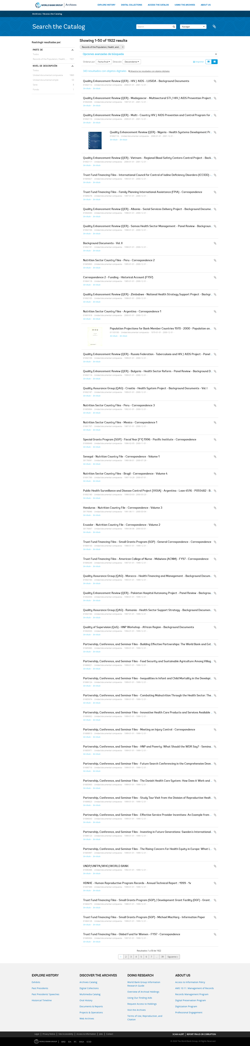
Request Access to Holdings (142, 1003)
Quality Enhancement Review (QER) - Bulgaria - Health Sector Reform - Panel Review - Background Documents (153, 371)
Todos (36, 54)
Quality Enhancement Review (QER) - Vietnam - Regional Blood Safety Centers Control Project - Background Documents (159, 158)
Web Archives (87, 1018)
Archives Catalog (88, 982)
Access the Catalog (52, 13)
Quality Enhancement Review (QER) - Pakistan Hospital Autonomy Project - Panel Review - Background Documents (156, 593)
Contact (109, 1034)
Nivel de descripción (45, 65)
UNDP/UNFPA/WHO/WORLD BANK (106, 866)
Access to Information (86, 1034)
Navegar (193, 26)
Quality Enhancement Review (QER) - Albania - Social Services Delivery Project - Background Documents (149, 209)
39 (162, 956)
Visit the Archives (136, 1009)
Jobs (101, 1034)
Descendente (132, 61)
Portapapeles (214, 27)
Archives (71, 5)
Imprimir (198, 61)
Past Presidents (40, 988)
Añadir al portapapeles (215, 81)
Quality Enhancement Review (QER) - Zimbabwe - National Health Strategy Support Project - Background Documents (157, 294)
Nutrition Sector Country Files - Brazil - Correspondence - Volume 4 (125, 473)
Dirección (117, 61)
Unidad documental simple (45, 80)
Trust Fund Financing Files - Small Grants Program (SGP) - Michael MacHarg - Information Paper (144, 917)
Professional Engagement (188, 1012)
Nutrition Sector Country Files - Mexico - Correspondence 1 (120, 422)
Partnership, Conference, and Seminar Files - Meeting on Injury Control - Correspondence (139, 729)
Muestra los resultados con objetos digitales (149, 71)
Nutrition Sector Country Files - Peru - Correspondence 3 (119, 405)
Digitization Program (186, 1006)
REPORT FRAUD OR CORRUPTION (201, 1034)
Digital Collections (89, 988)
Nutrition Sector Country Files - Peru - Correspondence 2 (119, 260)
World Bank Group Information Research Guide (143, 984)
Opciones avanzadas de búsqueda (103, 54)
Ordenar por (89, 61)
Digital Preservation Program (190, 1000)
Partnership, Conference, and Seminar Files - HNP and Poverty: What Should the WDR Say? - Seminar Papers (152, 746)
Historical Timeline (42, 1000)
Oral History (86, 1000)
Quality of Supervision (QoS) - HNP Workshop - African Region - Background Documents (138, 627)
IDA (69, 1041)
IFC (75, 1041)
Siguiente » (173, 956)
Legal (36, 1034)
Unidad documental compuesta (47, 75)
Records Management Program (191, 994)
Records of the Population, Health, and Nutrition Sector (53, 59)
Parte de (38, 49)
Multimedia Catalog (90, 994)
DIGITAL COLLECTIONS (131, 5)
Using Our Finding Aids (139, 997)
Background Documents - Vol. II (103, 243)
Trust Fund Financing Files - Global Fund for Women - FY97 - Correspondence (131, 934)
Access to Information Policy (190, 982)
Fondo (35, 89)
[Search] (156, 26)
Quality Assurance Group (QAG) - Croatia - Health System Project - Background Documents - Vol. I (145, 388)
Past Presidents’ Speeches (45, 994)
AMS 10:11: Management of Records (194, 988)
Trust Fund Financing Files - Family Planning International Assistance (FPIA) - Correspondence (142, 192)
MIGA (81, 1041)
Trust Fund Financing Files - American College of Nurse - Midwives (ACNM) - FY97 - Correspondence (146, 559)
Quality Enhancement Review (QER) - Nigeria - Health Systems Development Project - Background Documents (180, 132)
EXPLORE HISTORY (106, 5)
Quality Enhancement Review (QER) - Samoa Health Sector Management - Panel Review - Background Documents (155, 226)
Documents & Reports (91, 1006)
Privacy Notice (49, 1034)
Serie (34, 85)
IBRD (63, 1041)
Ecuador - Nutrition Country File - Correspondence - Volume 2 (121, 525)
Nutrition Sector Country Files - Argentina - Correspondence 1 (122, 311)
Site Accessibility (66, 1034)
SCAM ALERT (178, 1034)
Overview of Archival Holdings (143, 991)
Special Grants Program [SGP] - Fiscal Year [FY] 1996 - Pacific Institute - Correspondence (139, 439)
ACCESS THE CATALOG (158, 5)
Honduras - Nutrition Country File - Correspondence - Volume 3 (122, 508)
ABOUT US (206, 5)
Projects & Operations (91, 1012)
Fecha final (104, 61)
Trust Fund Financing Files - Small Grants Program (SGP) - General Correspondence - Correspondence (147, 542)
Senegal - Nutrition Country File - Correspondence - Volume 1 (121, 456)
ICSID (89, 1041)
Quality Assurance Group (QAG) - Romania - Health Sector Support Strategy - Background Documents (148, 610)
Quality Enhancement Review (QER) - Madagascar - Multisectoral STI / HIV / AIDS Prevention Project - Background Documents (163, 98)
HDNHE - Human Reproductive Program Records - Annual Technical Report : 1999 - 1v (137, 883)
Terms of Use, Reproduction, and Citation (144, 1017)
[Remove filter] (122, 47)
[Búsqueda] (173, 26)
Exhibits (36, 982)
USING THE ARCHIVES (185, 5)
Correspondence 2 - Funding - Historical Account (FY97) (118, 277)
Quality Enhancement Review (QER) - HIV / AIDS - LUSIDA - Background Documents (136, 81)
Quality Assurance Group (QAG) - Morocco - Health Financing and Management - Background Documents (149, 576)
